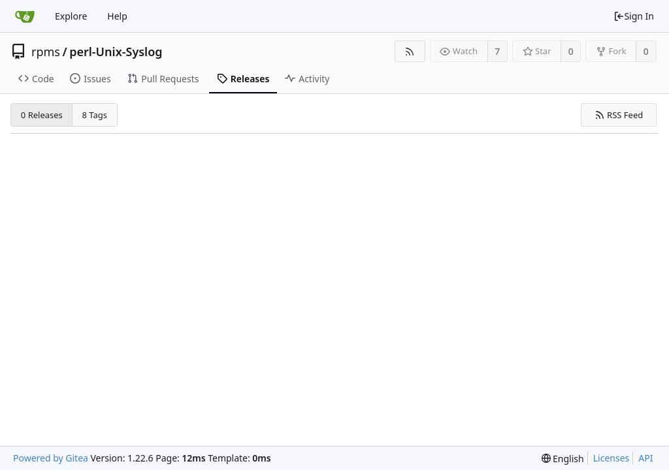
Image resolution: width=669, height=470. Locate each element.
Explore (71, 16)
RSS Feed (619, 115)
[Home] (25, 16)
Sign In (633, 16)
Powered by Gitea (50, 458)
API (645, 458)
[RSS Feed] (410, 51)
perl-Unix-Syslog (115, 51)
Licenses (611, 458)
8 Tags (95, 115)
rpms (45, 51)
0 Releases (42, 115)
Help (117, 16)
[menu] (563, 458)
